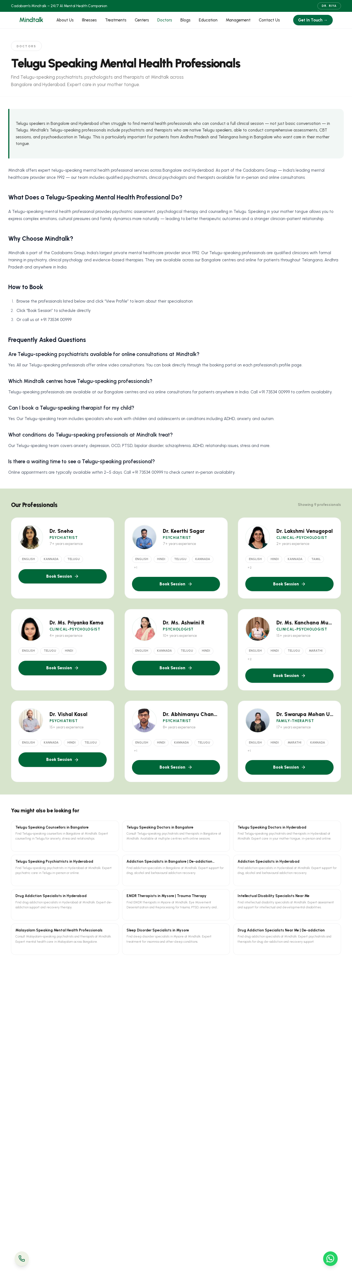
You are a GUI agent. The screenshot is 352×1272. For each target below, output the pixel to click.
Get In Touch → (313, 20)
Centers (142, 20)
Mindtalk (31, 20)
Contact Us (269, 20)
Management (238, 20)
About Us (65, 20)
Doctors (164, 20)
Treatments (116, 20)
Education (208, 20)
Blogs (185, 20)
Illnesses (89, 20)
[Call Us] (22, 1258)
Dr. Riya (329, 6)
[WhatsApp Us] (330, 1258)
